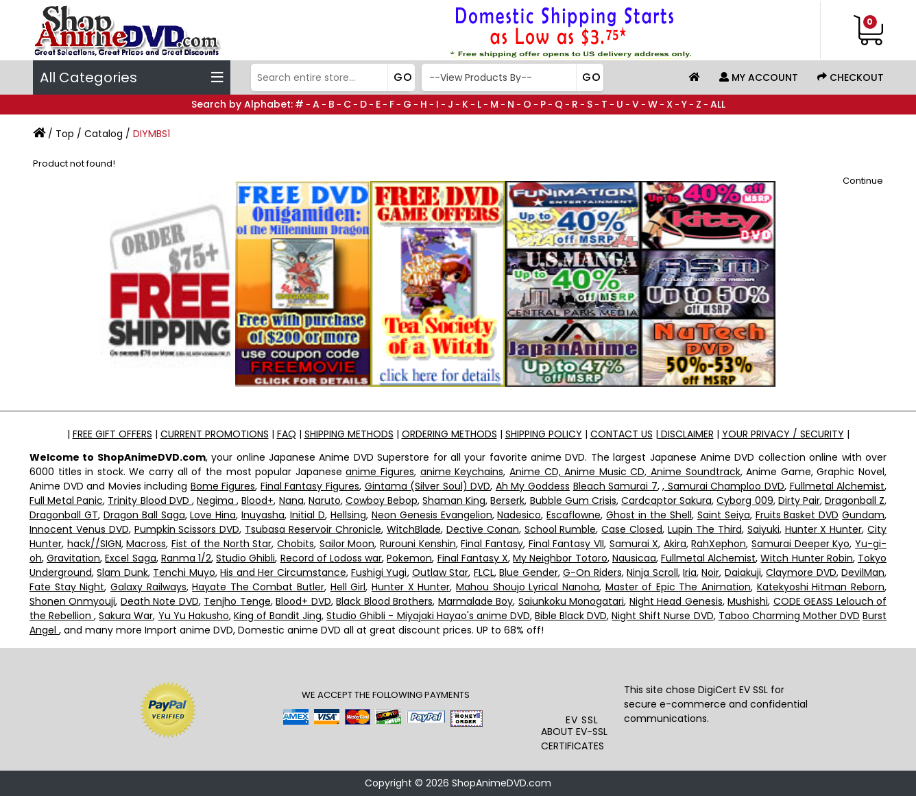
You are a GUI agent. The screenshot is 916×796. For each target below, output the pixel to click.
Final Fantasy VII (566, 544)
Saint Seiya (723, 515)
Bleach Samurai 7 (615, 486)
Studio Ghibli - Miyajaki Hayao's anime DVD (428, 616)
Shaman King (453, 500)
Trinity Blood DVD (149, 500)
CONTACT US (621, 434)
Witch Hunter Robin (806, 558)
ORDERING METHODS (449, 434)
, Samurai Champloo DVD (723, 486)
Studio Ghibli (245, 558)
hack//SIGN (94, 544)
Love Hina (213, 515)
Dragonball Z (854, 500)
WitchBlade (414, 529)
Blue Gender (528, 572)
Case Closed (631, 529)
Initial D (307, 515)
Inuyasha (263, 515)
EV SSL (582, 720)
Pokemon (409, 558)
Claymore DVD (801, 572)
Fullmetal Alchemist (837, 486)
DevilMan (862, 572)
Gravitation (73, 558)
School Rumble (560, 529)
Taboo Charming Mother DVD (789, 616)
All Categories (132, 77)
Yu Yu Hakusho (193, 616)
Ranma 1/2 (186, 558)
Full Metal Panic (66, 500)
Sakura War (126, 616)
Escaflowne (573, 515)
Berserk (507, 500)
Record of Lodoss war (331, 558)
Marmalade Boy (475, 601)
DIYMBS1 (151, 134)
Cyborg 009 (744, 500)
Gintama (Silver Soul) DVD (428, 486)
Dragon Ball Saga (144, 515)
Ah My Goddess (533, 486)
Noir (710, 572)
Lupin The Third (705, 529)
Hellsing (348, 515)
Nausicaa (634, 558)
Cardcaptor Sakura (666, 500)
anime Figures (380, 472)
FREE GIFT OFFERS (112, 434)
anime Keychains (462, 472)
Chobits (295, 544)
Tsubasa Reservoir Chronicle (313, 529)
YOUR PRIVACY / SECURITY (783, 434)
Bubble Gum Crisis (573, 500)
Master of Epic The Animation (678, 587)
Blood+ (257, 500)
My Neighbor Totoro (560, 558)
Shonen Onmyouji (72, 601)
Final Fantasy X (472, 558)
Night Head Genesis (676, 601)
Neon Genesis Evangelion (432, 515)
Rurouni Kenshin (418, 544)
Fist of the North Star (221, 544)
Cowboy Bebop (382, 500)
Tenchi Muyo (184, 572)
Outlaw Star (440, 572)
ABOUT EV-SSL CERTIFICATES (574, 739)
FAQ (286, 434)
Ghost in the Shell (649, 515)
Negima (217, 500)
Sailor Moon (347, 544)
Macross (146, 544)
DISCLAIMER (686, 434)
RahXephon (718, 544)
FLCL (484, 572)
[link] (582, 685)
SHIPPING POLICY (543, 434)
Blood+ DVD (303, 601)
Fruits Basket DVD (797, 515)
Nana (291, 500)
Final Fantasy (492, 544)
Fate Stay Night (66, 587)
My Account (758, 77)
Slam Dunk (122, 572)
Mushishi (747, 601)
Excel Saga (130, 558)
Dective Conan (482, 529)
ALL (717, 104)
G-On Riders (592, 572)
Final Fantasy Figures (310, 486)
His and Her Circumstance (283, 572)
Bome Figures (223, 486)
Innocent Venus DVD (79, 529)
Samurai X (634, 544)
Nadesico (519, 515)
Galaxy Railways (148, 587)
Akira (675, 544)
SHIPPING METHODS (349, 434)
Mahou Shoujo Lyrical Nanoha (527, 587)
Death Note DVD (160, 601)
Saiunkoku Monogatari (571, 601)
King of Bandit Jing (278, 616)
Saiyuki (763, 529)
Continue (863, 180)
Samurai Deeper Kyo (800, 544)
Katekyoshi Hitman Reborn (820, 587)
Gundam (863, 515)
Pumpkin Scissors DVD (187, 529)
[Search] (331, 77)
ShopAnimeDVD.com (501, 783)
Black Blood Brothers (384, 601)
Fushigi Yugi (379, 572)
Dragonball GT (63, 515)
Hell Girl (348, 587)
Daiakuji (743, 572)
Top (65, 134)
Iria (690, 572)
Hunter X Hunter (824, 529)
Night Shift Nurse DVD (662, 616)
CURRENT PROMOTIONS (214, 434)
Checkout (850, 77)
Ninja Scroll (652, 572)
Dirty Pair (799, 500)
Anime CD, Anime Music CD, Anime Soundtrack (624, 472)
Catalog (103, 134)
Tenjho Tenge (237, 601)
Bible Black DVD (571, 616)
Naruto (325, 500)
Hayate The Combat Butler (258, 587)
